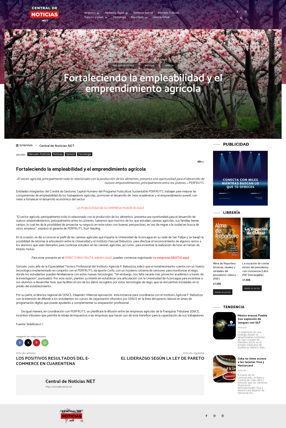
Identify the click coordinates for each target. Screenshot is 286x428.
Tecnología (84, 154)
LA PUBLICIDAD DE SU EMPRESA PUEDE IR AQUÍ (110, 208)
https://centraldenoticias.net (59, 387)
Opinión (169, 66)
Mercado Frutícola (123, 66)
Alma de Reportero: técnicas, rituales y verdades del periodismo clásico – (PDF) (225, 271)
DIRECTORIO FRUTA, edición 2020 (88, 258)
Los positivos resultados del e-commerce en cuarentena (52, 361)
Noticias (149, 66)
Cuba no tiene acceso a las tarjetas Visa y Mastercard (252, 362)
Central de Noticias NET (56, 146)
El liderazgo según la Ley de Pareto (162, 358)
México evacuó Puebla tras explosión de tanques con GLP (252, 319)
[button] (241, 18)
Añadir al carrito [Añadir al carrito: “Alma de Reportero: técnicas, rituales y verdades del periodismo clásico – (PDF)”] (223, 292)
